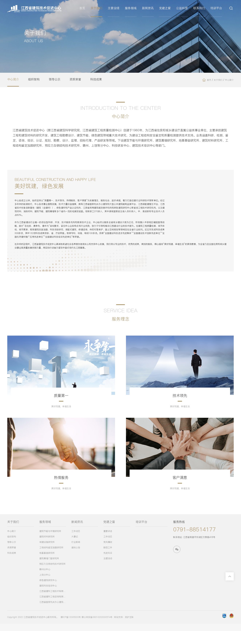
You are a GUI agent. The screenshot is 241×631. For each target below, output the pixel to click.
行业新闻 (75, 549)
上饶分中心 (44, 582)
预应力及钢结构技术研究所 (52, 571)
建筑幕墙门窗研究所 (49, 565)
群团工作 (107, 554)
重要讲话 (107, 538)
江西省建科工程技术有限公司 (52, 598)
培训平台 (217, 8)
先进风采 (107, 560)
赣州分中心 (44, 576)
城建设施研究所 (47, 549)
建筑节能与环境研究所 (50, 538)
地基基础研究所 (47, 560)
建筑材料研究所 (47, 543)
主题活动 (107, 565)
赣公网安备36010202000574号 (97, 624)
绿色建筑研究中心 (48, 587)
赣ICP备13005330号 (71, 624)
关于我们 (97, 8)
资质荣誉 (75, 80)
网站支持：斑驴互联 (124, 624)
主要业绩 (114, 8)
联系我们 (200, 8)
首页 (83, 8)
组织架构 (34, 80)
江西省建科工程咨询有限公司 (52, 603)
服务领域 (131, 8)
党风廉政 (107, 549)
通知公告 (75, 554)
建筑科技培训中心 (48, 592)
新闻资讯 (149, 8)
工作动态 (75, 538)
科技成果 (96, 80)
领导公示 (54, 80)
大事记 (74, 543)
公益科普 (183, 8)
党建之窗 (166, 8)
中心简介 (13, 80)
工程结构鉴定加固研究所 (51, 554)
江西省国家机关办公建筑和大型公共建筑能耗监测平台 (52, 609)
